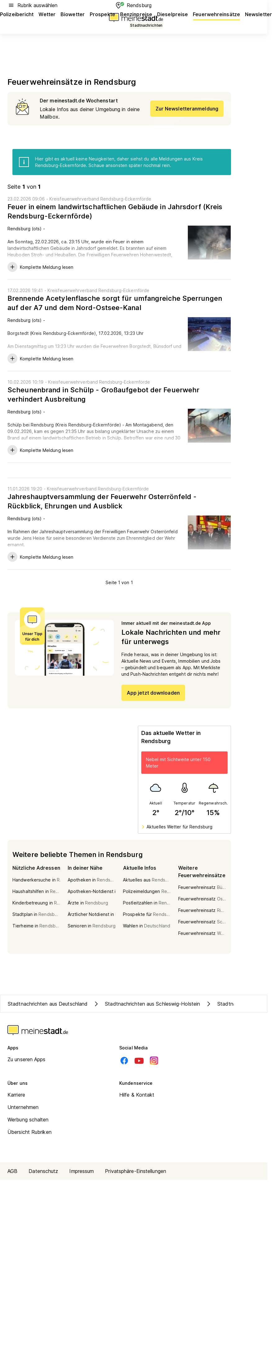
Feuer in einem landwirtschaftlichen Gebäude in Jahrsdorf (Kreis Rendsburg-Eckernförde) (114, 211)
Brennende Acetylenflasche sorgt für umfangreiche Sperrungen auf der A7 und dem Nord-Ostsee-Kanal (114, 303)
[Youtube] (139, 1061)
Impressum (81, 1171)
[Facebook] (124, 1061)
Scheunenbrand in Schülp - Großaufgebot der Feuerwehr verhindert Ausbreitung (103, 394)
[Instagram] (154, 1061)
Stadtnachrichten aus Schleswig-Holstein (146, 1004)
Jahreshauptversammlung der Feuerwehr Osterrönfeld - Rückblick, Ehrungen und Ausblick (102, 501)
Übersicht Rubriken (29, 1132)
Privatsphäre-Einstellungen (135, 1171)
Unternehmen (23, 1107)
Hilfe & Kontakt (137, 1095)
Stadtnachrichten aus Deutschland (48, 1004)
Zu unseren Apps (26, 1059)
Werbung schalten (28, 1119)
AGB (12, 1171)
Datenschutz (43, 1171)
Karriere (16, 1095)
